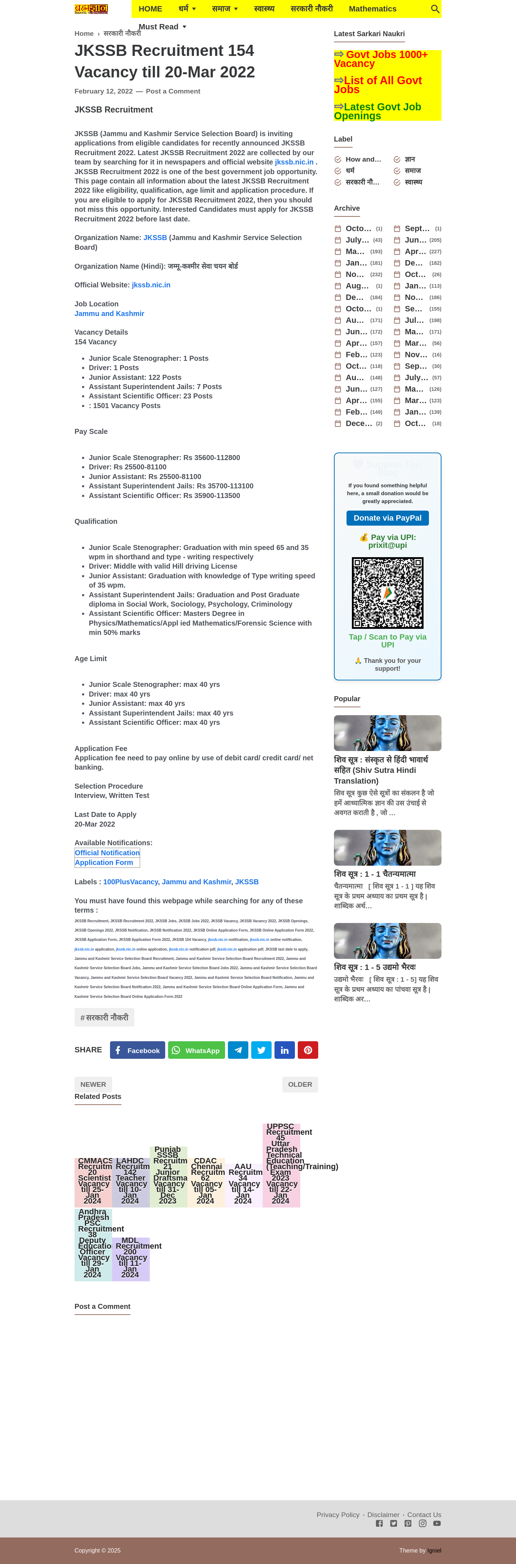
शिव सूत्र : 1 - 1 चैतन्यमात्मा (375, 874)
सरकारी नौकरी (312, 8)
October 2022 (357, 366)
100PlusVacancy (130, 882)
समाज (221, 8)
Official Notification (107, 853)
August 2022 (357, 378)
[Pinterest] (308, 1050)
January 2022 (416, 412)
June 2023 (357, 332)
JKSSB (155, 237)
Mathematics (373, 8)
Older (300, 1084)
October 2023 (360, 309)
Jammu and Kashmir (109, 313)
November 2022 (417, 355)
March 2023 (417, 343)
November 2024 (357, 274)
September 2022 (417, 366)
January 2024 (416, 286)
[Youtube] (437, 1524)
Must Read (158, 26)
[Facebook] (137, 1050)
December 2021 (360, 423)
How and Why (364, 159)
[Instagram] (422, 1524)
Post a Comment (173, 91)
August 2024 (360, 286)
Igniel (434, 1550)
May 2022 (416, 389)
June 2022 (357, 389)
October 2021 (417, 423)
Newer (93, 1084)
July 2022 (417, 378)
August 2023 (357, 320)
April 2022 (357, 401)
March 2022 (416, 401)
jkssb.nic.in (294, 162)
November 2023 (416, 297)
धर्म (183, 8)
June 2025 (416, 240)
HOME (150, 8)
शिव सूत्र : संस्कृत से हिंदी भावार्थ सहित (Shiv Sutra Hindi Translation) (381, 770)
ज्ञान (410, 159)
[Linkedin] (284, 1050)
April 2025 (416, 251)
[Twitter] (196, 1050)
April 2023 (357, 343)
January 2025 (357, 263)
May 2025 (357, 251)
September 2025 (419, 229)
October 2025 (360, 229)
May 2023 (416, 332)
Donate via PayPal (388, 517)
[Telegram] (238, 1050)
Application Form (104, 862)
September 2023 (416, 309)
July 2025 (358, 240)
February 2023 (357, 355)
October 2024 (417, 274)
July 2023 (416, 320)
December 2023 (357, 297)
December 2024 (416, 263)
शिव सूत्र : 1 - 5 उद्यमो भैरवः (374, 967)
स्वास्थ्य (264, 8)
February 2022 (357, 412)
